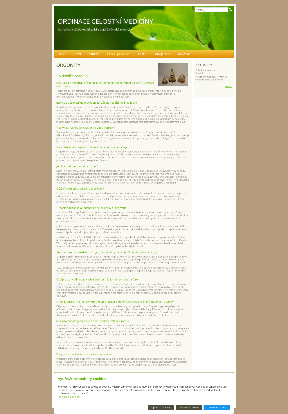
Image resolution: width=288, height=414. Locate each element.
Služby (94, 54)
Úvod (61, 54)
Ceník (141, 54)
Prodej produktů (118, 54)
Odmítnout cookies (189, 407)
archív (228, 86)
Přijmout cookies (217, 407)
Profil (77, 54)
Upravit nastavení (160, 407)
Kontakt (183, 54)
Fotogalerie (162, 54)
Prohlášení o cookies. (69, 396)
